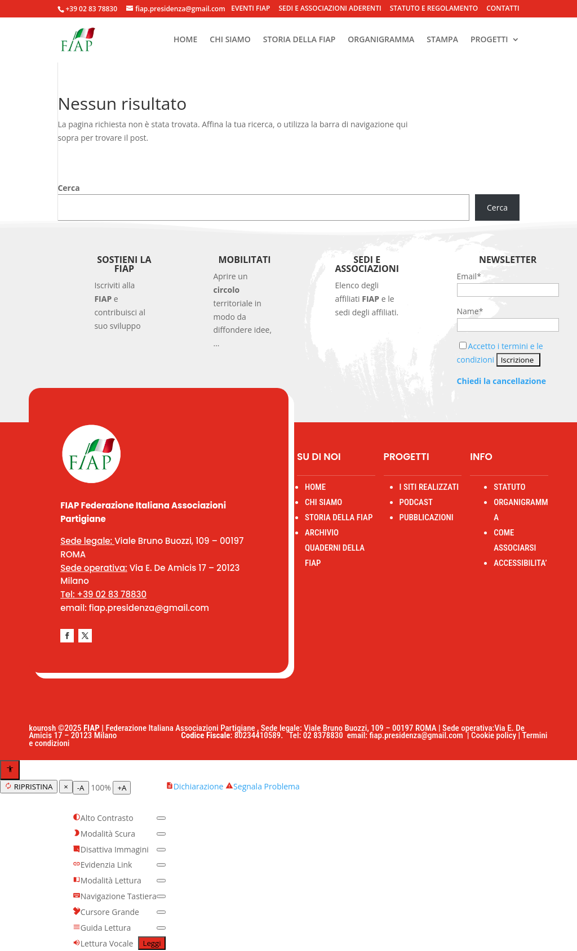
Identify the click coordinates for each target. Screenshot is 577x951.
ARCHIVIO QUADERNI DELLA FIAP (335, 548)
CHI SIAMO (230, 39)
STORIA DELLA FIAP (299, 39)
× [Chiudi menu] (66, 787)
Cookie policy (493, 735)
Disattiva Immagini (111, 849)
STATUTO (509, 487)
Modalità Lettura (107, 880)
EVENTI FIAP (250, 9)
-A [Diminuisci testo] (81, 788)
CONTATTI (502, 9)
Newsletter (507, 259)
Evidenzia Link (102, 864)
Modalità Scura (104, 833)
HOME (185, 39)
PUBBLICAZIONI (427, 517)
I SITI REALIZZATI (429, 487)
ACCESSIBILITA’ (520, 563)
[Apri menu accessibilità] (10, 770)
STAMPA (442, 39)
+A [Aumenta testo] (121, 788)
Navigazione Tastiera (115, 896)
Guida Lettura (102, 927)
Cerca (68, 187)
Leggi (152, 943)
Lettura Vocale (103, 943)
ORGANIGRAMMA (381, 39)
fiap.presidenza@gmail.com (418, 735)
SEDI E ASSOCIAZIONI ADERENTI (329, 9)
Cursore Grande (106, 912)
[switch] (161, 818)
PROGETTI (489, 39)
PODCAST (416, 502)
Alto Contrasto (103, 817)
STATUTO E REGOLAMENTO (434, 9)
